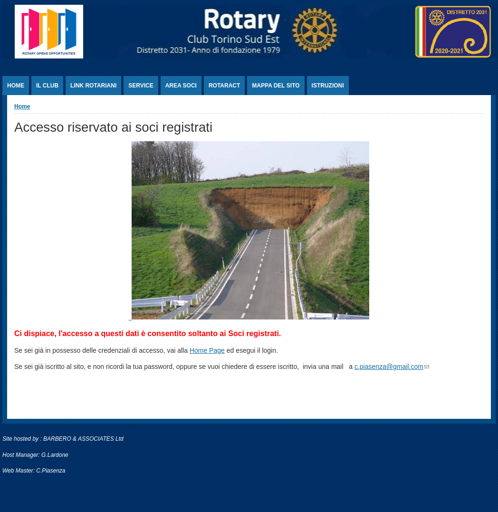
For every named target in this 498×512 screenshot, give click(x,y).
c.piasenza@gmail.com (391, 366)
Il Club (47, 85)
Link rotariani (93, 85)
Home (15, 85)
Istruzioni (328, 85)
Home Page (207, 350)
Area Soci (181, 85)
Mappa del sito (275, 85)
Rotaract (224, 85)
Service (140, 85)
